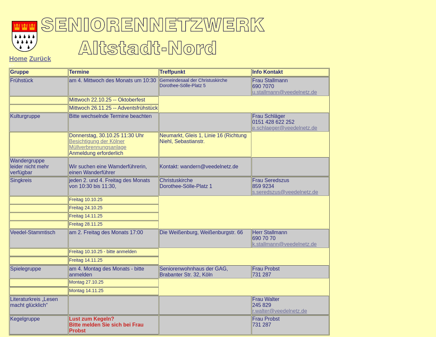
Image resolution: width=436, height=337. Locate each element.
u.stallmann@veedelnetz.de (284, 92)
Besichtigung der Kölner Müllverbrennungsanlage (97, 144)
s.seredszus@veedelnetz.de (285, 192)
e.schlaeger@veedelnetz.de (285, 128)
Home (18, 58)
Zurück (40, 58)
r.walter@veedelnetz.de (279, 311)
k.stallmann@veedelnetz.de (284, 244)
